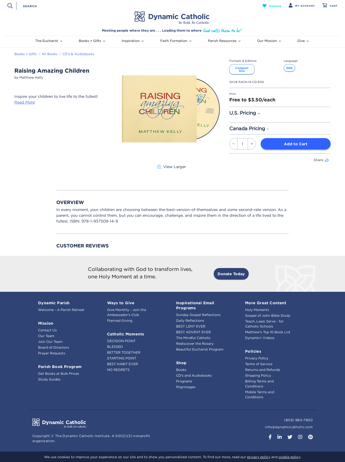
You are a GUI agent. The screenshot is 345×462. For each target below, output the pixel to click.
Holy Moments (257, 310)
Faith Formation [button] (175, 41)
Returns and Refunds (262, 370)
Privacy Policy (256, 358)
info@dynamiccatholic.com (289, 427)
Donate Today (231, 273)
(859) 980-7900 (298, 420)
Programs (184, 381)
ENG (289, 68)
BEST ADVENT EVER (193, 332)
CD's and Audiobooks (194, 375)
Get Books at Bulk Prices (58, 373)
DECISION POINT (121, 341)
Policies (253, 351)
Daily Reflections (190, 320)
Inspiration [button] (133, 41)
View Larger (171, 167)
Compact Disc (241, 69)
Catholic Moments (125, 334)
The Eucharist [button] (48, 41)
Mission (45, 323)
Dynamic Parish (54, 302)
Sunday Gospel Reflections (198, 315)
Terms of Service (258, 364)
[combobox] (131, 6)
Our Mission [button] (269, 41)
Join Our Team (50, 341)
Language (291, 61)
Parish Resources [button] (224, 41)
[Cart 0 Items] (329, 6)
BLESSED (115, 347)
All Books (50, 54)
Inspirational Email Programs (195, 305)
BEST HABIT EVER (122, 364)
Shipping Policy (258, 375)
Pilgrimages (186, 387)
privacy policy (258, 457)
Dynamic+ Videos (259, 338)
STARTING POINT (121, 358)
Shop (181, 362)
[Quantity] (242, 144)
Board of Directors (53, 347)
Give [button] (303, 41)
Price (232, 93)
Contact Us (47, 330)
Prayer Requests (51, 353)
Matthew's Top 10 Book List (267, 332)
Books (181, 370)
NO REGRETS (118, 370)
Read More (24, 102)
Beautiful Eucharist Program (199, 349)
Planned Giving (119, 320)
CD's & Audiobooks (78, 54)
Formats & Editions (243, 61)
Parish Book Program (60, 366)
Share (318, 160)
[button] (272, 5)
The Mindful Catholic (193, 338)
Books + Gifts (25, 54)
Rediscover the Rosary (194, 343)
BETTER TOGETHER (123, 352)
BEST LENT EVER (190, 326)
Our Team (46, 336)
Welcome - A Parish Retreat (61, 310)
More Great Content (265, 302)
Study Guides (49, 379)
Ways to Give (121, 302)
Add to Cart (295, 143)
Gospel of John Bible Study (267, 315)
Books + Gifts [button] (92, 41)
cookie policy (289, 457)
